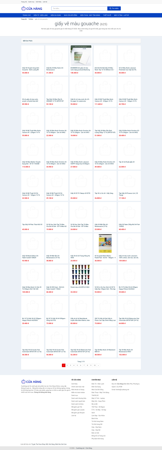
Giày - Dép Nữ (96, 430)
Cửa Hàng (89, 448)
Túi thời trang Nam (98, 421)
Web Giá (58, 444)
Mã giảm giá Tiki (76, 407)
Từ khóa (31, 19)
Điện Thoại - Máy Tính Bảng (90, 15)
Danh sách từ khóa (77, 404)
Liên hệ (45, 2)
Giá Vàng (52, 444)
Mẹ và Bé (95, 404)
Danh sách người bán (78, 401)
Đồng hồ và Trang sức (99, 436)
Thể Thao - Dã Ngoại (98, 407)
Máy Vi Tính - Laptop (121, 15)
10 (94, 365)
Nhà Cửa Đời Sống (70, 15)
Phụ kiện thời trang (98, 438)
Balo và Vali (95, 433)
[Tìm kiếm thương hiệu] (79, 8)
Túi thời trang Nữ (97, 424)
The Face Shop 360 (42, 444)
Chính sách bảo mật (77, 387)
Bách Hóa (95, 418)
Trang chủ (24, 2)
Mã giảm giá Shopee (78, 413)
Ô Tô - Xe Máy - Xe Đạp (99, 410)
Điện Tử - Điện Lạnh (41, 15)
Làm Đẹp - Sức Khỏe (98, 415)
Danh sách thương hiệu (78, 398)
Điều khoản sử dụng (77, 389)
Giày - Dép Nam (97, 427)
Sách (93, 413)
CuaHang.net (80, 448)
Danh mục (31, 2)
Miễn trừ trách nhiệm (78, 392)
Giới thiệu (38, 2)
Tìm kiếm (114, 8)
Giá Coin (64, 444)
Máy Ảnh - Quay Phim (98, 401)
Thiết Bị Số (107, 15)
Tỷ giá (33, 444)
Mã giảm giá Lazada (78, 410)
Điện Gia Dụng (56, 15)
